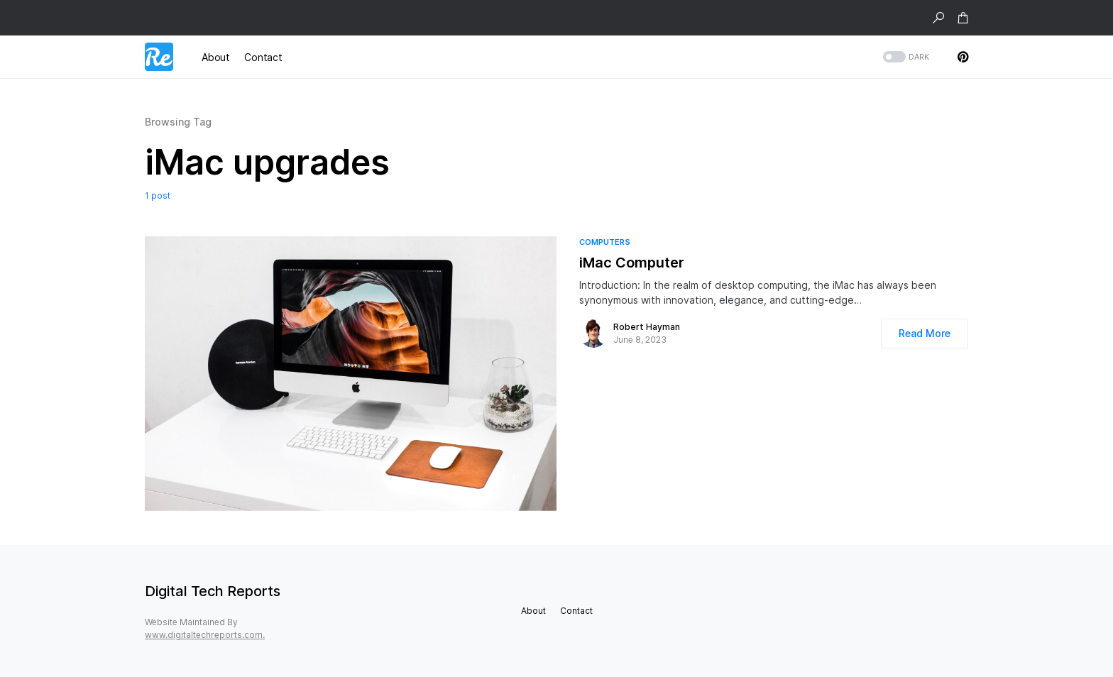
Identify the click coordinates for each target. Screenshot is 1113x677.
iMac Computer (631, 262)
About (533, 610)
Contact (576, 610)
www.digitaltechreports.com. (205, 634)
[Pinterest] (963, 56)
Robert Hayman (646, 326)
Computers (604, 242)
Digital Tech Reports (212, 591)
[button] (938, 17)
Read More (924, 333)
